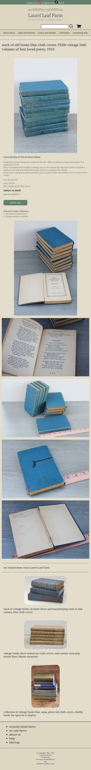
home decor (9, 32)
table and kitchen (26, 32)
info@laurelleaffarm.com (45, 764)
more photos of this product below (22, 157)
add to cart (15, 202)
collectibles (64, 32)
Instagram (46, 3)
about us (15, 734)
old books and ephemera (16, 214)
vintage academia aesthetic (16, 216)
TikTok (61, 3)
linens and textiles (47, 32)
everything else (80, 32)
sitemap (14, 742)
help (12, 738)
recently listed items (22, 727)
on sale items (18, 730)
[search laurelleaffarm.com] (72, 26)
